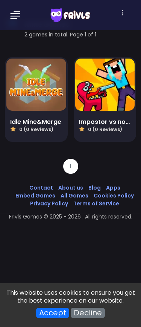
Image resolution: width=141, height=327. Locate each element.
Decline (88, 313)
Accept (52, 313)
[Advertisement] (70, 254)
